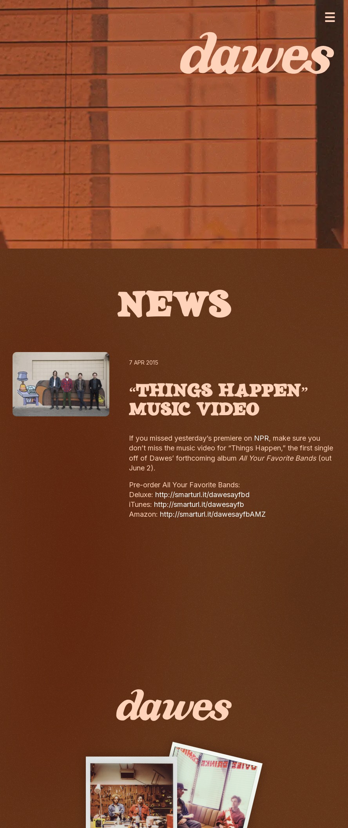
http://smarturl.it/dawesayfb (199, 504)
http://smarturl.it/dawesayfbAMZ (213, 514)
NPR (261, 438)
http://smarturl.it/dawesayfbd (202, 494)
